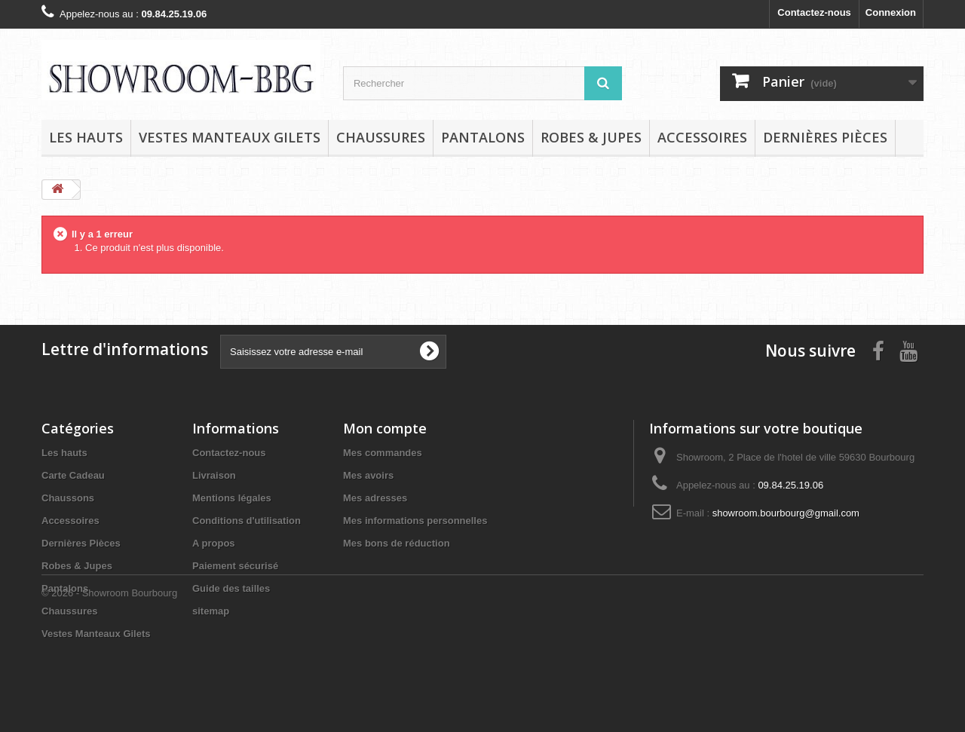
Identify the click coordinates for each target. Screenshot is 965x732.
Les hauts (86, 137)
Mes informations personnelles (415, 520)
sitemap (210, 611)
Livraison (214, 475)
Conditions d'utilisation (246, 520)
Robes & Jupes (591, 137)
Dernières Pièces (825, 137)
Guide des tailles (231, 588)
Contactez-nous (814, 12)
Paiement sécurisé (235, 565)
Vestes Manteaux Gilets (229, 137)
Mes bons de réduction (396, 543)
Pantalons (483, 137)
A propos (213, 543)
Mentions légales (231, 498)
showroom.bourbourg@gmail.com (785, 513)
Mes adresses (375, 498)
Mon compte (385, 428)
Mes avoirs (368, 475)
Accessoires (702, 137)
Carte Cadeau (73, 475)
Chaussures (380, 137)
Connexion (890, 12)
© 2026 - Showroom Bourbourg (109, 691)
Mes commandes (382, 452)
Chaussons (67, 498)
